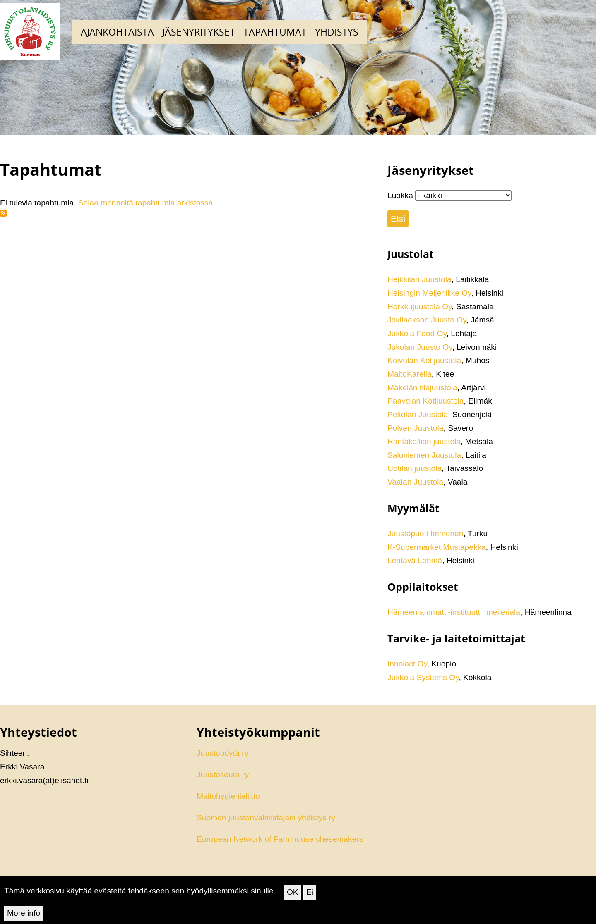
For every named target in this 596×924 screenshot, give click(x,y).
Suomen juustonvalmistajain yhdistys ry (266, 817)
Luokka (400, 195)
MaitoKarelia (409, 374)
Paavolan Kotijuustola (425, 400)
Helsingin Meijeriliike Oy (429, 293)
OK (292, 897)
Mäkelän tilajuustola (422, 387)
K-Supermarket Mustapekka (436, 547)
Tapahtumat (275, 31)
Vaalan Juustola (415, 482)
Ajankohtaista (117, 31)
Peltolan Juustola (417, 414)
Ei (309, 897)
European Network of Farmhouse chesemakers (280, 839)
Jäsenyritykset (198, 31)
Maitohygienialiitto (228, 796)
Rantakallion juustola (424, 441)
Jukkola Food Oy (417, 333)
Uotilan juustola (414, 468)
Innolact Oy (407, 663)
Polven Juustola (415, 428)
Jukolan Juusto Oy (419, 347)
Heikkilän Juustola (419, 279)
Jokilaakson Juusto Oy (426, 319)
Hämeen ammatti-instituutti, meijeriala (453, 612)
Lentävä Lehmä (414, 560)
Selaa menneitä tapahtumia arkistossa (145, 202)
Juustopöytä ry (222, 753)
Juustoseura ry (223, 774)
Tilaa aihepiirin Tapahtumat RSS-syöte (3, 213)
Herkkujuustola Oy (419, 306)
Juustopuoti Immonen (425, 533)
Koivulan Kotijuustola (424, 360)
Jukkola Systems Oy (423, 677)
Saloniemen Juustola (424, 455)
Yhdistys (336, 31)
